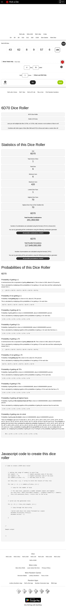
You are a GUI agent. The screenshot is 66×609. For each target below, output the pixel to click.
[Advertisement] (33, 17)
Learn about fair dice (33, 568)
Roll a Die (12, 2)
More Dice (53, 37)
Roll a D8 (41, 556)
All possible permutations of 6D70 (33, 258)
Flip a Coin (40, 92)
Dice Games (44, 37)
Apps (61, 2)
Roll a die (21, 34)
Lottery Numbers (34, 575)
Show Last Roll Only (40, 75)
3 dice (45, 34)
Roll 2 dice (38, 34)
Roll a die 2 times (12, 92)
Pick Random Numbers (52, 92)
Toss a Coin (44, 575)
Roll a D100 (33, 560)
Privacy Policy (46, 568)
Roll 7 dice (22, 92)
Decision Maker (22, 575)
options (5, 82)
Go (33, 82)
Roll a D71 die (31, 92)
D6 (14, 37)
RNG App (54, 583)
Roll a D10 (49, 556)
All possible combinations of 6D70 (33, 233)
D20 (32, 37)
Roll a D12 (57, 556)
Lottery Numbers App (15, 583)
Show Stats (17, 61)
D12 (27, 37)
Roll (63, 43)
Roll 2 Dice (17, 556)
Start (60, 82)
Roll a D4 (33, 556)
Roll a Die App (28, 583)
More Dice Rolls (20, 568)
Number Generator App (42, 583)
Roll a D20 (30, 34)
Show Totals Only (8, 61)
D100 (37, 37)
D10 (23, 37)
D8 (18, 37)
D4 (10, 37)
